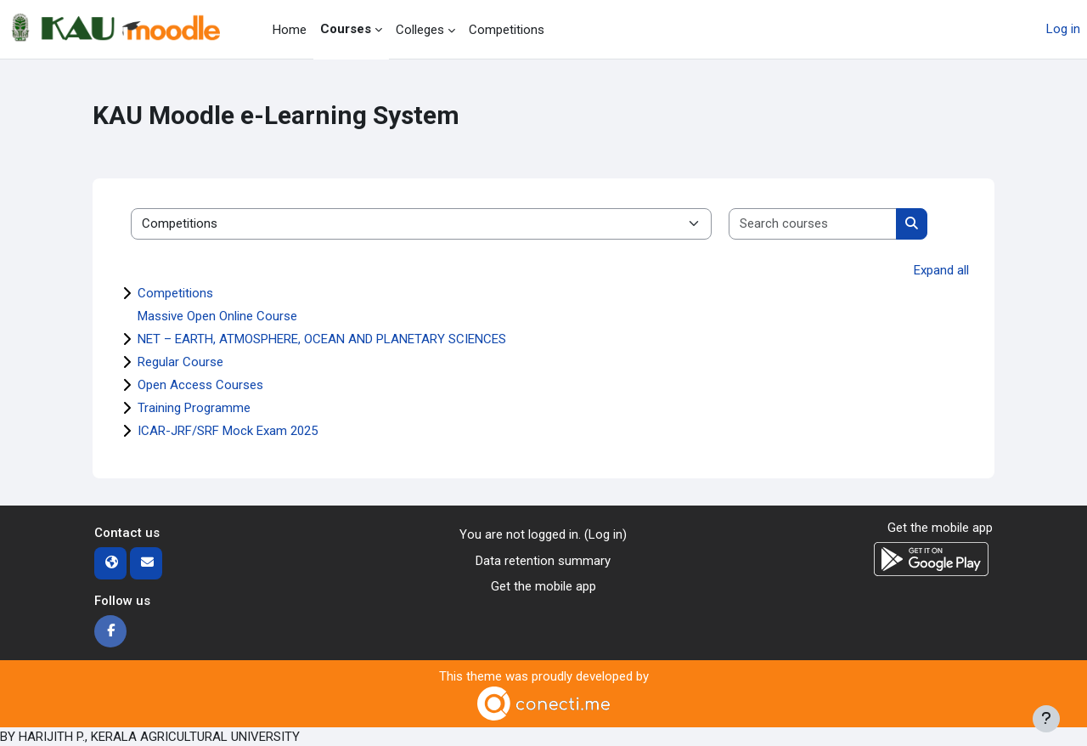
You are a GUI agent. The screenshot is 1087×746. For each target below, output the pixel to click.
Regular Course (180, 362)
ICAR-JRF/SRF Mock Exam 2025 (228, 430)
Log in (1063, 29)
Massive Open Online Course (217, 316)
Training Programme (194, 407)
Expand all (941, 270)
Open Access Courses (200, 385)
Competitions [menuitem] (506, 29)
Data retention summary (543, 560)
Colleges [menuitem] (420, 29)
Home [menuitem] (290, 29)
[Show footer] (1046, 718)
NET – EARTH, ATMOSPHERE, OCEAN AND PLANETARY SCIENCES (322, 339)
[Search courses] (813, 224)
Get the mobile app (543, 586)
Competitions (175, 293)
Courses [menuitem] (345, 29)
